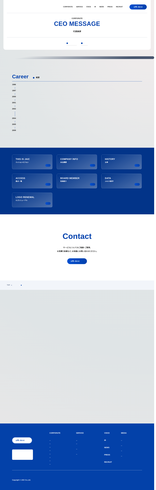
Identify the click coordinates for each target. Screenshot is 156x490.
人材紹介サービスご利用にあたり (119, 480)
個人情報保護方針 (100, 480)
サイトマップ (137, 480)
